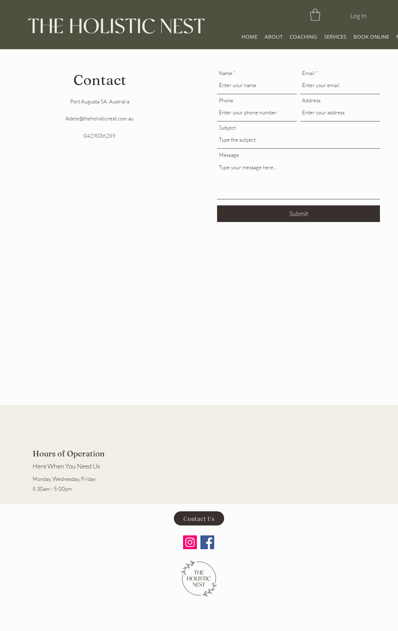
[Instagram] (190, 542)
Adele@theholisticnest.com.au (99, 118)
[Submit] (298, 213)
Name (225, 73)
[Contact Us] (199, 518)
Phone (226, 100)
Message (229, 155)
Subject (227, 127)
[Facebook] (207, 542)
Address (311, 100)
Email (308, 73)
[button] (315, 15)
